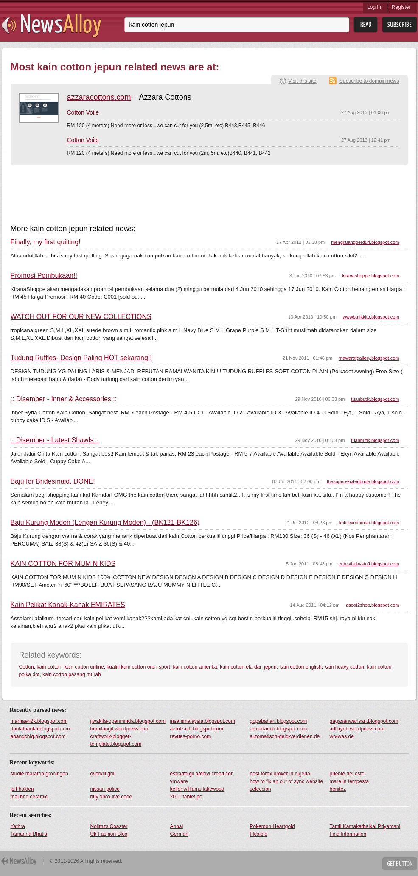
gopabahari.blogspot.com (278, 721)
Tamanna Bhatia (29, 834)
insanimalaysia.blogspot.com (202, 721)
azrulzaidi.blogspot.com (196, 729)
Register (401, 7)
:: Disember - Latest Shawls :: (55, 440)
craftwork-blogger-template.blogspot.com (116, 740)
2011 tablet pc (186, 797)
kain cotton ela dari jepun (248, 667)
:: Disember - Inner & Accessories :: (64, 399)
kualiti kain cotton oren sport (138, 667)
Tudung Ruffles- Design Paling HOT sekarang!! (81, 358)
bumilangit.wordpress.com (119, 729)
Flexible (258, 834)
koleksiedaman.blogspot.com (369, 522)
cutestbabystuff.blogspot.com (369, 563)
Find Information (348, 834)
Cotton (26, 667)
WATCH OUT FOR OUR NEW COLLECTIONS (81, 316)
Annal (176, 826)
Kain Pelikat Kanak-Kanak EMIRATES (68, 605)
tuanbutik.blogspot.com (375, 399)
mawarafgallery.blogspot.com (369, 358)
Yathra (18, 826)
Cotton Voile (83, 112)
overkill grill (102, 774)
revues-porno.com (190, 736)
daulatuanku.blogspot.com (40, 729)
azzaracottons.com (99, 97)
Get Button (399, 863)
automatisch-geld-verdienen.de (285, 736)
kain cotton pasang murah (71, 674)
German (179, 834)
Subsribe (399, 25)
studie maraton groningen (39, 774)
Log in (374, 7)
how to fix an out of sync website (286, 781)
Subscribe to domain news (369, 81)
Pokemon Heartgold (272, 826)
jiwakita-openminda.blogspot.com (128, 721)
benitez (338, 789)
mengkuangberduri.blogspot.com (365, 242)
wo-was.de (342, 736)
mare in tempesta (349, 781)
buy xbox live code (111, 797)
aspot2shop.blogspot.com (372, 604)
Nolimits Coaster (109, 826)
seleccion (260, 789)
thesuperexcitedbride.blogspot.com (363, 481)
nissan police (105, 789)
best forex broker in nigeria (280, 774)
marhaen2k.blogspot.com (39, 721)
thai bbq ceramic (29, 797)
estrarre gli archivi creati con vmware (202, 777)
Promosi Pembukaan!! (44, 275)
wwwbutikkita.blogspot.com (371, 316)
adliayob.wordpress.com (357, 729)
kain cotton (49, 667)
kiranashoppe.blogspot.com (370, 275)
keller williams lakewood (197, 789)
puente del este (347, 774)
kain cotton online (84, 667)
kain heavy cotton (344, 667)
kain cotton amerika (195, 667)
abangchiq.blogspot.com (38, 736)
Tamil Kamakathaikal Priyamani (365, 826)
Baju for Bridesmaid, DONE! (53, 481)
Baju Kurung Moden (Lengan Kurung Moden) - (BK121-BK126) (105, 522)
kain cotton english (300, 667)
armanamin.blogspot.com (278, 729)
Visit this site (302, 81)
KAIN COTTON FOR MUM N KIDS (63, 563)
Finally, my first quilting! (46, 242)
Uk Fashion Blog (109, 834)
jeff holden (22, 789)
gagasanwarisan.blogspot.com (364, 721)
